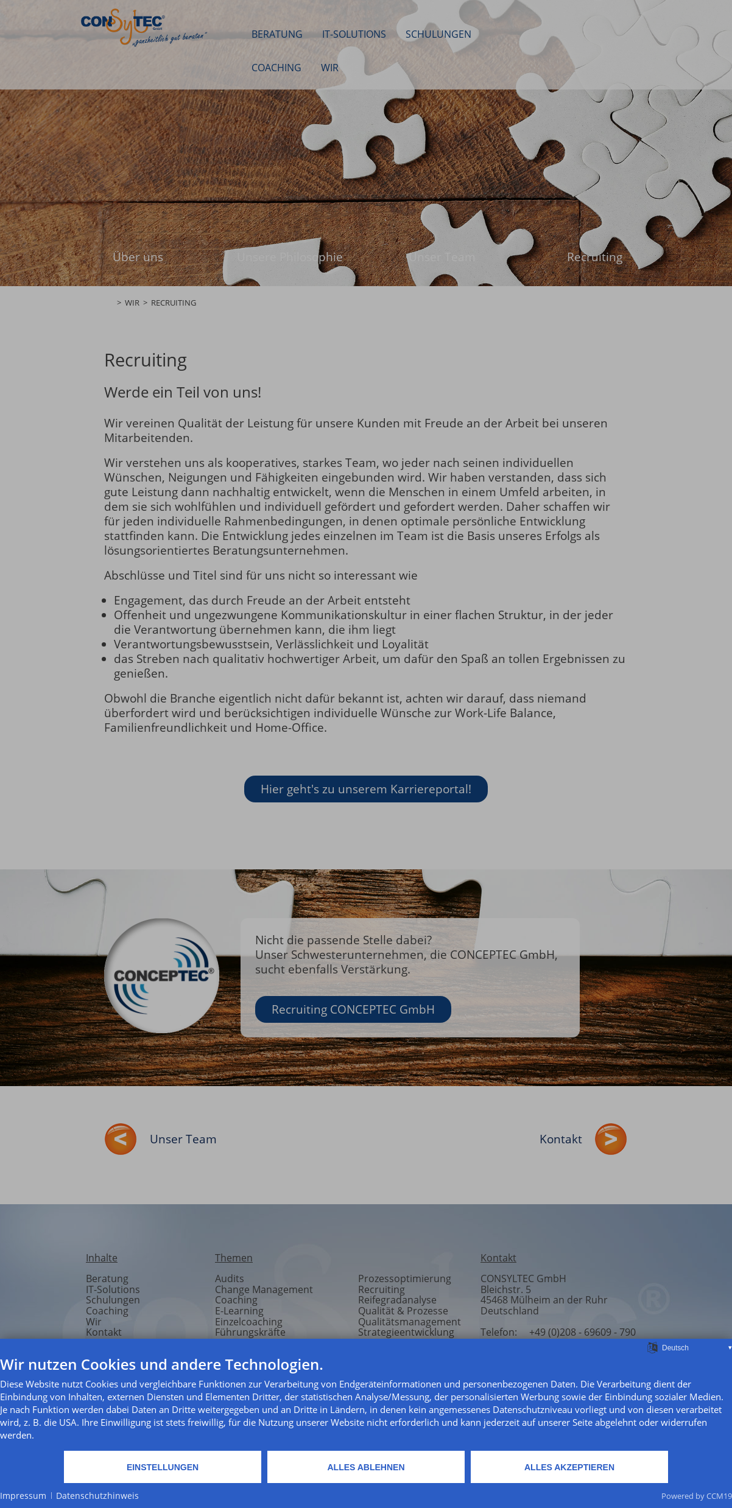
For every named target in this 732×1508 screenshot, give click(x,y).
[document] (366, 1402)
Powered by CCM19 (696, 1495)
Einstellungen (163, 1467)
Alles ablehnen (365, 1467)
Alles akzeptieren (569, 1467)
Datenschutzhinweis (97, 1495)
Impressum (23, 1495)
